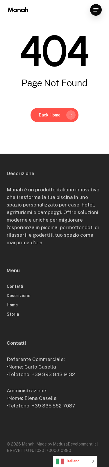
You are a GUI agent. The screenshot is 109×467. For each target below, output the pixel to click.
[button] (96, 10)
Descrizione (18, 295)
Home (12, 305)
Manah (17, 9)
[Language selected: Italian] (75, 461)
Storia (13, 314)
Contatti (15, 286)
